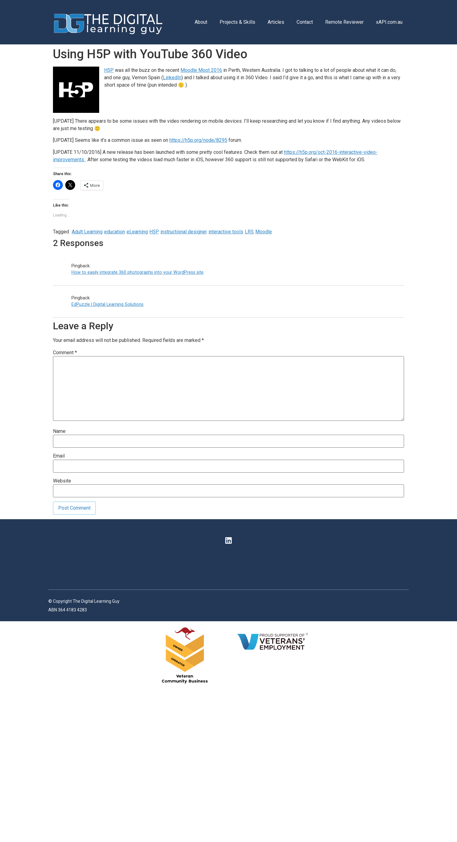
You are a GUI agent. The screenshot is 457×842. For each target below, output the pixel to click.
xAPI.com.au (389, 22)
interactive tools (225, 232)
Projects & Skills (237, 22)
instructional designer (183, 232)
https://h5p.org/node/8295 (198, 140)
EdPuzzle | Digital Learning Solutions (107, 304)
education (114, 232)
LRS (249, 232)
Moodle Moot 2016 (201, 70)
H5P (109, 70)
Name (59, 431)
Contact (305, 22)
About (201, 22)
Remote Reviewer (344, 22)
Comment (65, 352)
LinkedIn (172, 77)
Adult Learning (87, 232)
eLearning (137, 232)
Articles (276, 22)
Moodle (263, 232)
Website (62, 481)
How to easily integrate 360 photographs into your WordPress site (137, 272)
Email (59, 456)
